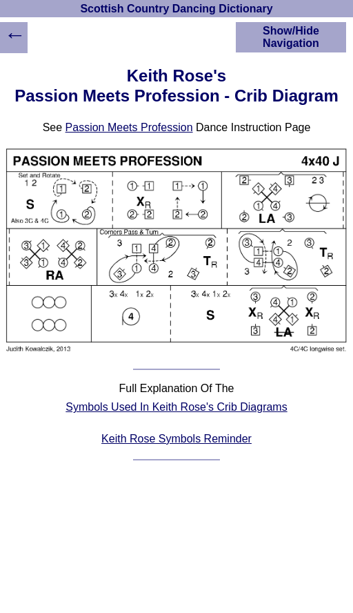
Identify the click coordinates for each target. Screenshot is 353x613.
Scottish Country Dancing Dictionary (176, 8)
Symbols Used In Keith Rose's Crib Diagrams (176, 407)
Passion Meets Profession (129, 127)
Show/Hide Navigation (291, 37)
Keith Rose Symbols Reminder (176, 439)
